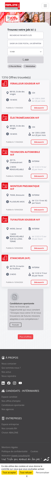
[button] (15, 66)
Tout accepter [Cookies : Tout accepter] (9, 472)
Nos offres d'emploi (11, 401)
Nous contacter (9, 363)
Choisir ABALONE (10, 432)
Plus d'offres (25, 336)
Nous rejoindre (9, 376)
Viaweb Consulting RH (20, 455)
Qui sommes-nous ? (11, 367)
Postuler (15, 325)
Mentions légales (10, 447)
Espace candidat (9, 396)
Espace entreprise (10, 424)
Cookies (34, 451)
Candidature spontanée (13, 405)
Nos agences (8, 409)
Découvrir (39, 108)
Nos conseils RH (9, 428)
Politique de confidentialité (14, 451)
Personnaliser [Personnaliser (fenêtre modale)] (42, 472)
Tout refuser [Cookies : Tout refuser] (26, 472)
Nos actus (6, 371)
